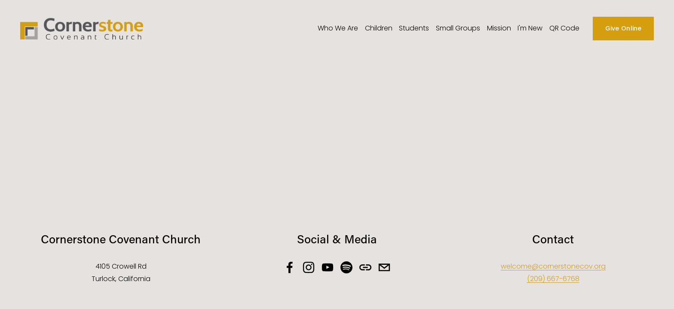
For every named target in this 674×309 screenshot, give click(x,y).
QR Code (564, 28)
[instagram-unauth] (309, 267)
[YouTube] (328, 267)
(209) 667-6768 (553, 279)
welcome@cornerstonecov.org (553, 266)
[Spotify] (346, 267)
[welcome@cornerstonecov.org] (384, 267)
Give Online (623, 28)
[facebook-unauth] (290, 267)
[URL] (365, 267)
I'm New (530, 28)
